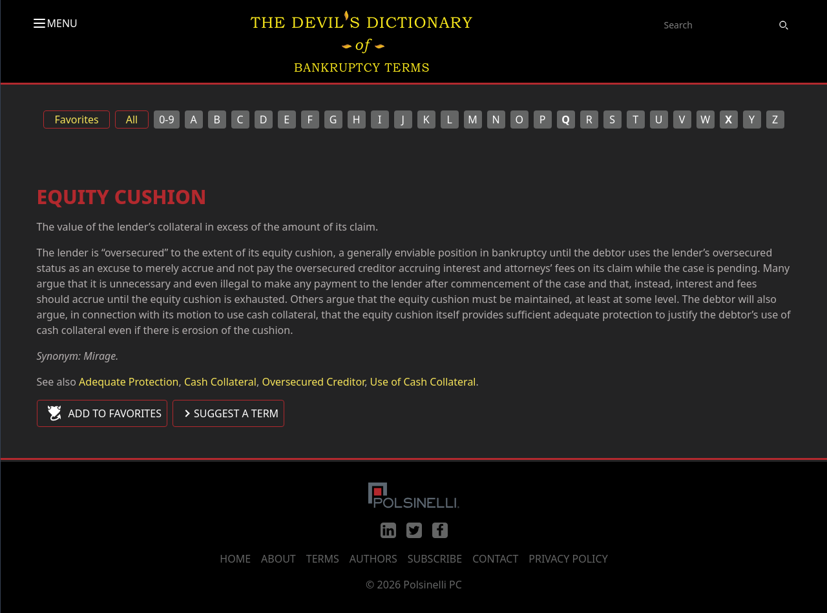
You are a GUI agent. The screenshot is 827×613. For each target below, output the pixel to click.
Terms (322, 559)
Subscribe (435, 559)
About (278, 559)
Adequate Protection (128, 382)
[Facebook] (440, 530)
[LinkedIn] (388, 530)
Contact (495, 559)
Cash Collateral (220, 382)
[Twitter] (414, 530)
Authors (373, 559)
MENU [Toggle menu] (55, 23)
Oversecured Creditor (313, 382)
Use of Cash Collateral (423, 382)
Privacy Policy (568, 559)
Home (235, 559)
